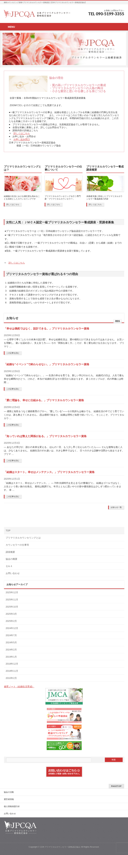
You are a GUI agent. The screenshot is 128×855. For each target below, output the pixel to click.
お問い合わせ (13, 573)
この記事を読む (12, 353)
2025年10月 (12, 606)
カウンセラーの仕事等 (17, 545)
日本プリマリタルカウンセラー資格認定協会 (60, 847)
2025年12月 (12, 592)
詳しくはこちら (22, 133)
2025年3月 (11, 614)
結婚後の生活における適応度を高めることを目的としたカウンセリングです (22, 197)
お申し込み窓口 (22, 139)
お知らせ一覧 (116, 507)
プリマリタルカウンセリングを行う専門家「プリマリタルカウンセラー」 (63, 197)
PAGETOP (116, 786)
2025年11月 (12, 599)
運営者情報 (9, 799)
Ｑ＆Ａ (9, 566)
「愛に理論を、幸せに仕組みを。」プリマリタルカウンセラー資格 (44, 400)
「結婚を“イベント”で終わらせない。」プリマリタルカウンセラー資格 (46, 364)
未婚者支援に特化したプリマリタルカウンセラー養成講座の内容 (104, 197)
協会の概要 (11, 559)
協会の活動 (9, 792)
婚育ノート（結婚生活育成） (19, 686)
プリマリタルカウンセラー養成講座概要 (105, 168)
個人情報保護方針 (12, 806)
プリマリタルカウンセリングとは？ (22, 168)
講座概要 (10, 552)
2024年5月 (11, 642)
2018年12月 (12, 663)
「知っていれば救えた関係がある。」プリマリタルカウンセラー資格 (45, 436)
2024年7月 (11, 635)
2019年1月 (11, 656)
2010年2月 (11, 678)
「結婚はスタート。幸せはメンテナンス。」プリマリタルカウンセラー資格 (49, 472)
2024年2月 (11, 649)
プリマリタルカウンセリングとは (23, 537)
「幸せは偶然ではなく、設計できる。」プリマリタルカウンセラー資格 (46, 328)
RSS (117, 321)
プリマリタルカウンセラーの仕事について (63, 168)
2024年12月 (12, 628)
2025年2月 (11, 621)
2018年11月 (12, 671)
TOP (8, 530)
